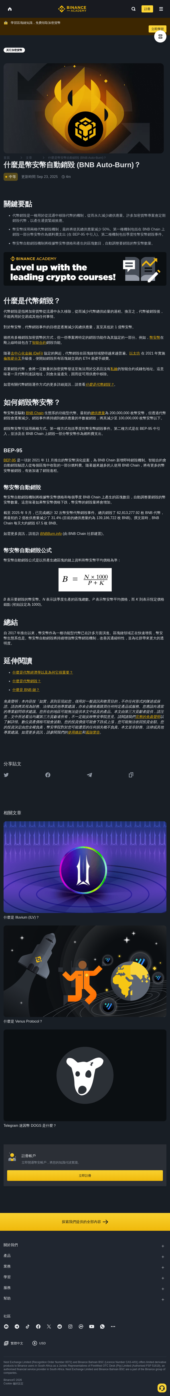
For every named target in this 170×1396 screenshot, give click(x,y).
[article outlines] (160, 36)
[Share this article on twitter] (6, 775)
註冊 (147, 9)
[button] (161, 9)
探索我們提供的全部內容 (85, 1222)
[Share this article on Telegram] (89, 775)
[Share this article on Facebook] (48, 775)
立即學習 (157, 29)
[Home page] (72, 8)
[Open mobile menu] (161, 9)
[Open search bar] (132, 9)
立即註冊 (85, 1175)
